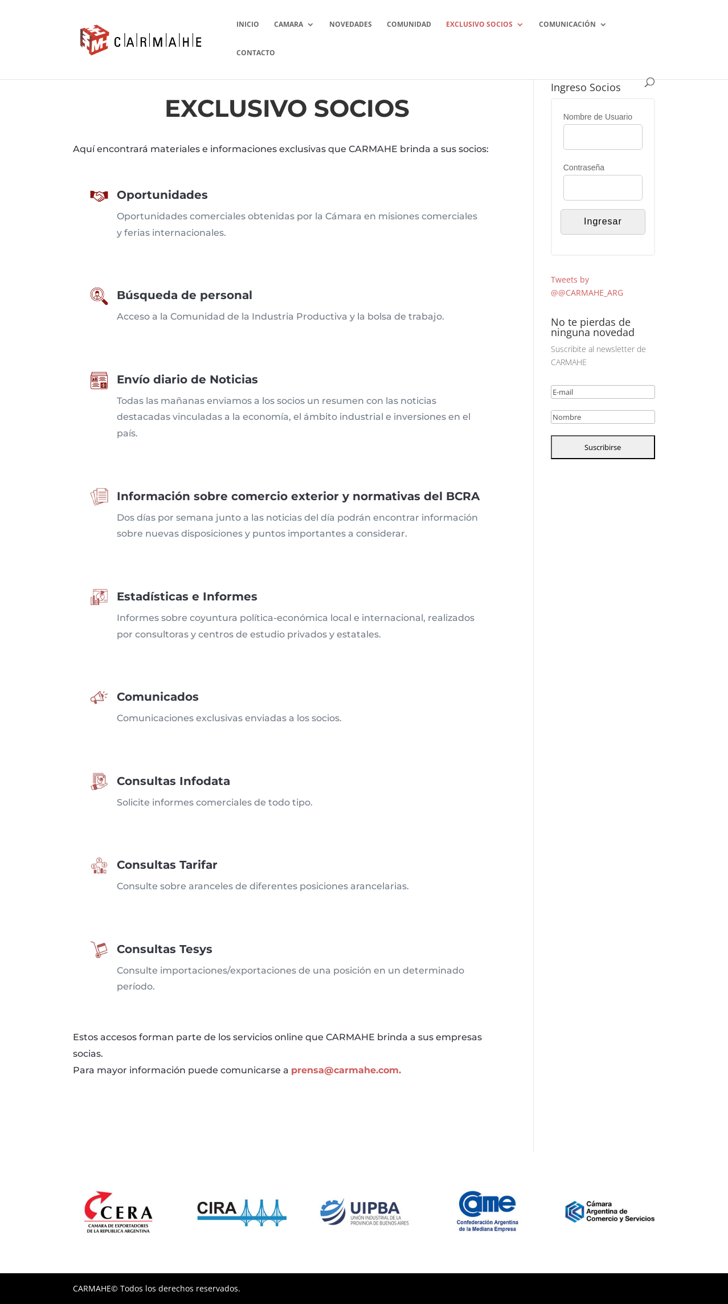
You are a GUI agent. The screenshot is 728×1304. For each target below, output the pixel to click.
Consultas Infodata (221, 786)
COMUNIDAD (409, 25)
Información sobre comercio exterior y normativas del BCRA (293, 504)
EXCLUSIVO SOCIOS (479, 25)
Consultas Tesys (216, 957)
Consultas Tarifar (218, 870)
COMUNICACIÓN (567, 25)
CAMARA (288, 25)
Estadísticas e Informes (229, 604)
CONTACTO (255, 53)
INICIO (247, 25)
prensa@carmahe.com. (346, 1070)
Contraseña (583, 167)
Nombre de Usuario (597, 116)
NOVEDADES (350, 25)
